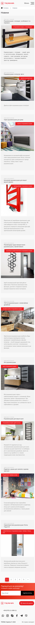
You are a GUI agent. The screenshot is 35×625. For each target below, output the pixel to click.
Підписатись (27, 593)
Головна (5, 8)
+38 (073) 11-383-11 (10, 610)
